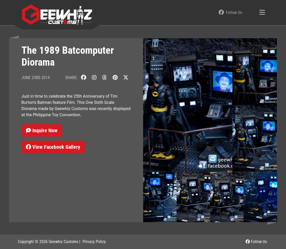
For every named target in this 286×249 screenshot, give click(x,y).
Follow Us (256, 241)
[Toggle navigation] (262, 13)
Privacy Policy (94, 241)
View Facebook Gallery (53, 147)
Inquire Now (41, 130)
